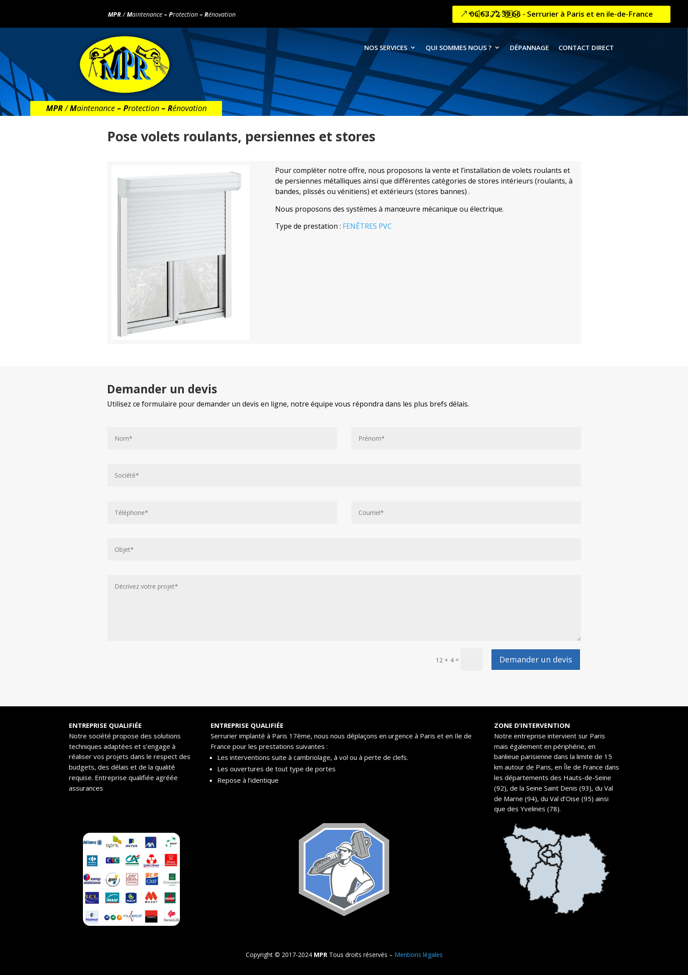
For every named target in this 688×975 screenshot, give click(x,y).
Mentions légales (418, 954)
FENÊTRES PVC (367, 226)
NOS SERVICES (385, 48)
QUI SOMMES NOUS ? (458, 48)
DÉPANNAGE (529, 48)
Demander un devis (531, 660)
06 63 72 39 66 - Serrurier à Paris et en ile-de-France (561, 14)
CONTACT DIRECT (586, 48)
